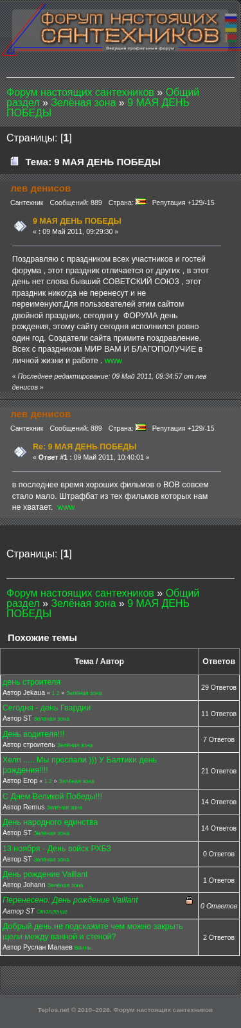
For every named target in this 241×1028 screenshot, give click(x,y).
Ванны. (84, 947)
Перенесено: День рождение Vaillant (70, 900)
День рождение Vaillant (45, 874)
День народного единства (50, 822)
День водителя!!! (33, 734)
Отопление (51, 911)
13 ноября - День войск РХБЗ (57, 848)
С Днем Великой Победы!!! (52, 796)
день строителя (31, 682)
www (113, 360)
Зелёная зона (84, 693)
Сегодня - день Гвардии (47, 707)
